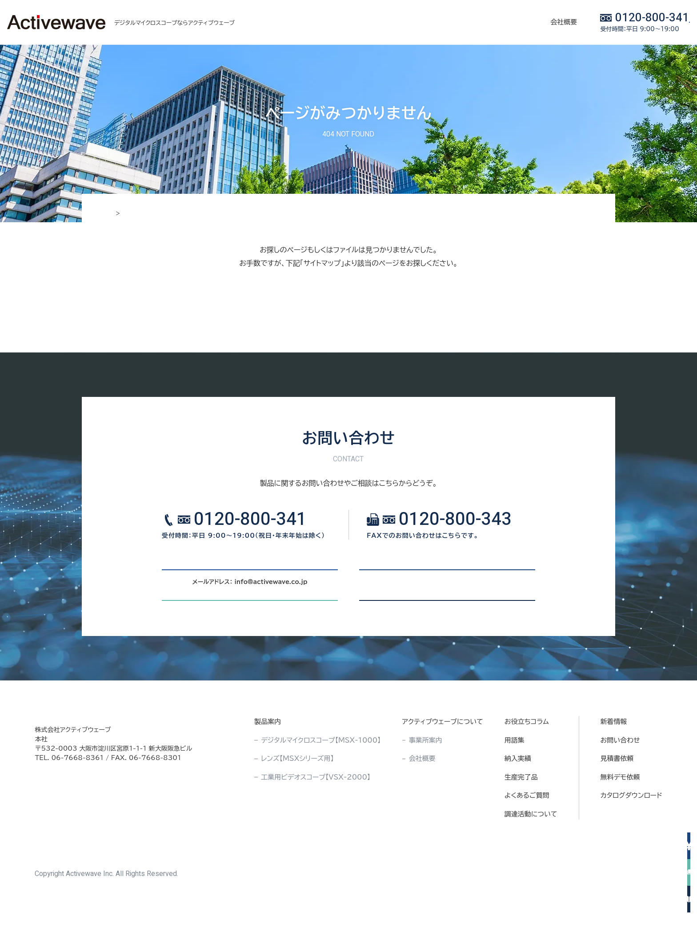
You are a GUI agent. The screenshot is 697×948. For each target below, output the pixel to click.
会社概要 (472, 22)
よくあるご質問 (527, 843)
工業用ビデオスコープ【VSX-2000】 (315, 825)
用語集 (515, 788)
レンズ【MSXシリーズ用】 (297, 807)
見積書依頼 (617, 807)
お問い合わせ (620, 788)
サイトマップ (348, 307)
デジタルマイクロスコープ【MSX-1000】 (321, 788)
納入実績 (425, 22)
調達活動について (531, 862)
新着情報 (614, 770)
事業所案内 (425, 788)
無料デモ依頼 (620, 825)
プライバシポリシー (589, 922)
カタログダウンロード (631, 843)
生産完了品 (521, 825)
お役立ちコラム (368, 22)
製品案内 (312, 22)
